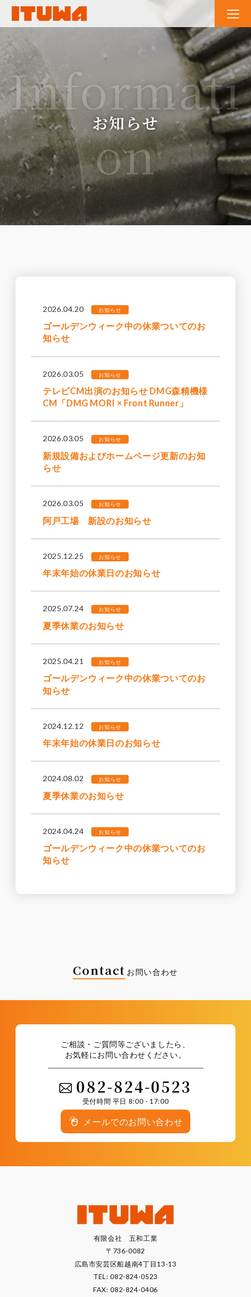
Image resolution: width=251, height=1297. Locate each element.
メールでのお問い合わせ (133, 1121)
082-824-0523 (134, 1276)
